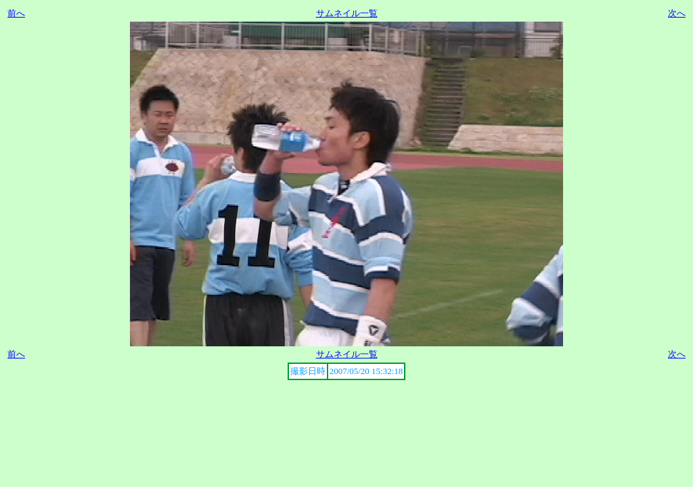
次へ (677, 13)
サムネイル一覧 (347, 13)
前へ (16, 13)
